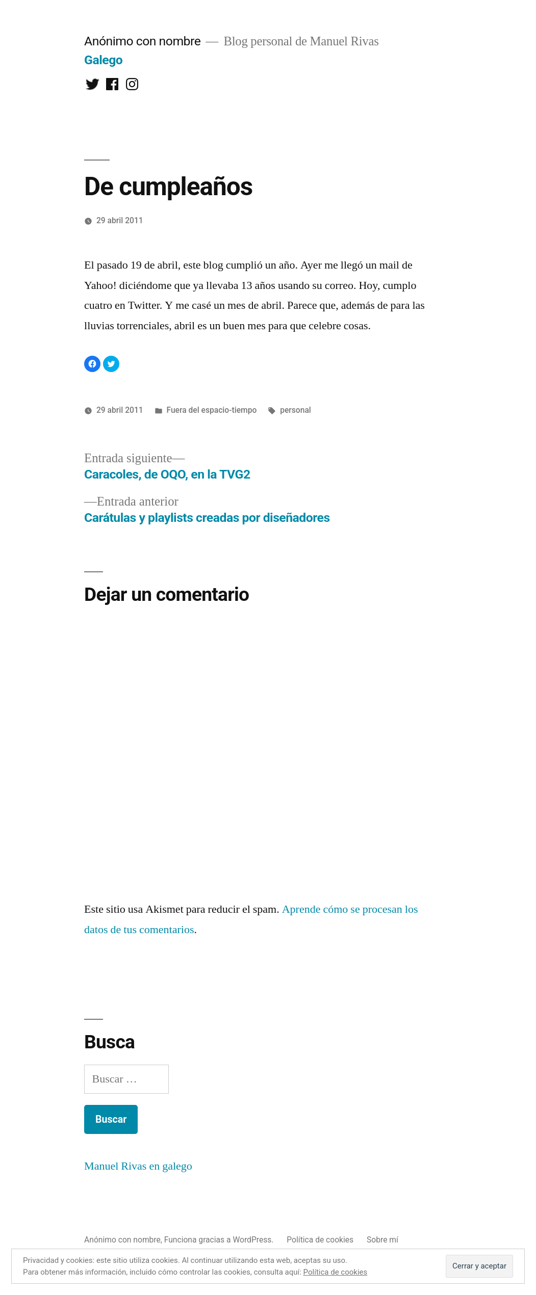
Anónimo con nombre (142, 41)
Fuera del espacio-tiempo (211, 410)
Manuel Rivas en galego (138, 1166)
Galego (103, 59)
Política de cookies (320, 1240)
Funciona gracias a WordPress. (220, 1240)
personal (295, 410)
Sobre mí (382, 1240)
